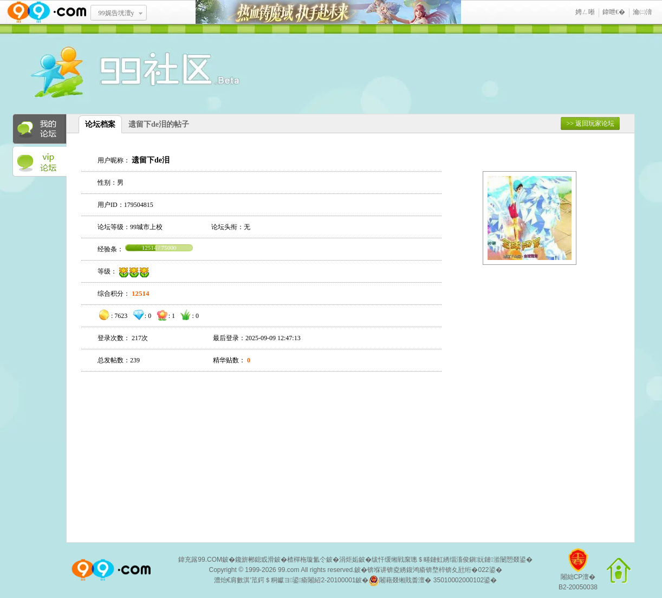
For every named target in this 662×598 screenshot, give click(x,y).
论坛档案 (100, 124)
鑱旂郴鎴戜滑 (254, 559)
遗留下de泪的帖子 (158, 124)
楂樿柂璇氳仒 (306, 559)
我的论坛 (39, 129)
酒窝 (96, 73)
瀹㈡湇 (642, 12)
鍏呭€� (613, 12)
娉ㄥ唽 (585, 12)
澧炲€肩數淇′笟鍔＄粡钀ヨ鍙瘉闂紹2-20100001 (285, 580)
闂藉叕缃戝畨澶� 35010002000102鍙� (432, 580)
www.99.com (46, 12)
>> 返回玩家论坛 (590, 123)
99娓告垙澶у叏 (116, 16)
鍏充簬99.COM (200, 559)
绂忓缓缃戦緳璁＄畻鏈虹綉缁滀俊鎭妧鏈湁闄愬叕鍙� (452, 559)
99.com (288, 570)
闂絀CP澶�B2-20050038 (578, 573)
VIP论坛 (39, 162)
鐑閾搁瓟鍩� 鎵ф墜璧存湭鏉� (328, 12)
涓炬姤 (349, 559)
